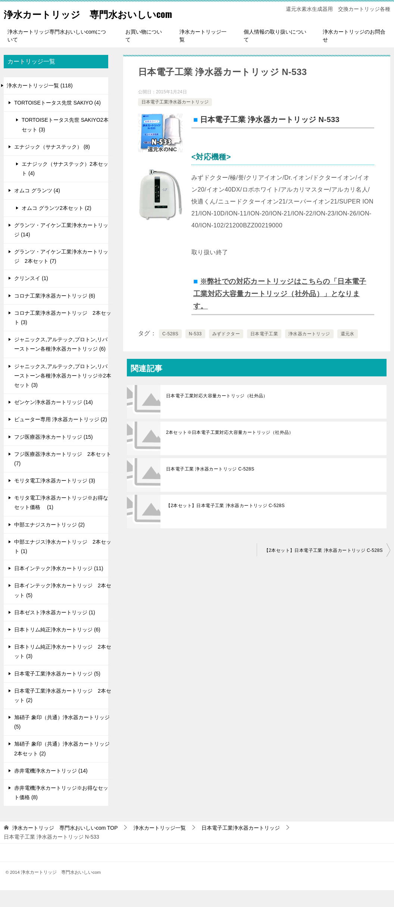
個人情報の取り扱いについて (275, 52)
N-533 (195, 349)
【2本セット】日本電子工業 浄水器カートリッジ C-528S (225, 521)
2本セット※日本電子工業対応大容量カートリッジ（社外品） (230, 448)
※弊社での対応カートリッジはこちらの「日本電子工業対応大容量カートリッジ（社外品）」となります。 (280, 310)
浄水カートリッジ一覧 (202, 52)
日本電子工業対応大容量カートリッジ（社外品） (217, 411)
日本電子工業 (264, 349)
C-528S (170, 349)
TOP (65, 845)
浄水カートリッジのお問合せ (354, 52)
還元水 (347, 349)
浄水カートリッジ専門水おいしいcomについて (56, 52)
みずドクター (226, 349)
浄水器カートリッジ (309, 349)
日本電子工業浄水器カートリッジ (175, 118)
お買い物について (143, 52)
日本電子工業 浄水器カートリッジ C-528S (210, 484)
